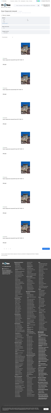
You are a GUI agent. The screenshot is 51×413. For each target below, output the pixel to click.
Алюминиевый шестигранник (31, 316)
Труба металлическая (18, 272)
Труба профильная (18, 266)
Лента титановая (41, 310)
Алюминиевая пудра (41, 379)
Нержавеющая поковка (42, 340)
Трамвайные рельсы (30, 287)
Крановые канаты (29, 262)
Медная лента (41, 270)
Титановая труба (41, 319)
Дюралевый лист (29, 365)
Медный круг (41, 279)
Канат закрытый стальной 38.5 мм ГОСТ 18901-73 (13, 178)
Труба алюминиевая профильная (30, 329)
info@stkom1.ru (47, 6)
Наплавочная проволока (19, 346)
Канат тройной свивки (18, 391)
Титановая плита (41, 315)
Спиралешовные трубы (18, 288)
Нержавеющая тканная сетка (43, 347)
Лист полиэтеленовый (42, 380)
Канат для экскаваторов (19, 388)
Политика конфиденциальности (21, 409)
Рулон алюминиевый (30, 321)
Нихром (39, 289)
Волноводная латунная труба (31, 377)
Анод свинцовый (41, 298)
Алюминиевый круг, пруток (31, 307)
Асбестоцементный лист (19, 341)
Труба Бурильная (17, 284)
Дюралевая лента (29, 357)
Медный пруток (41, 282)
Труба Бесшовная (17, 265)
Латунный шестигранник (31, 394)
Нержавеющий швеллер (42, 358)
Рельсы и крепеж (29, 276)
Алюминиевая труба (30, 300)
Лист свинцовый (41, 302)
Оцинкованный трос (30, 268)
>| (10, 248)
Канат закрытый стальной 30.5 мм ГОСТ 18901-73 (13, 59)
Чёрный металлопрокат (18, 262)
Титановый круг (41, 324)
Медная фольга (41, 275)
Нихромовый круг (41, 295)
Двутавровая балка (18, 315)
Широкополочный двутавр (19, 322)
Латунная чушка (29, 389)
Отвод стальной (41, 391)
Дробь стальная (17, 300)
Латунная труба (29, 386)
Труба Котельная (17, 279)
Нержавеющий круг (41, 351)
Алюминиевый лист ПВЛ (31, 309)
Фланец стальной (41, 392)
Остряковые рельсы (30, 281)
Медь (39, 262)
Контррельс (29, 279)
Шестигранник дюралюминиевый (30, 374)
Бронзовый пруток (30, 352)
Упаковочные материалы (43, 394)
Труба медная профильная (43, 287)
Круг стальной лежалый (42, 385)
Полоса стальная (17, 307)
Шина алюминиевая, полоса (31, 333)
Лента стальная (17, 304)
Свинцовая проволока (42, 305)
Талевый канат (29, 272)
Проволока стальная (18, 342)
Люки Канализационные (42, 373)
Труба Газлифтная (18, 292)
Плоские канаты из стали (31, 269)
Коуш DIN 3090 (17, 392)
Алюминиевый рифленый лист (32, 311)
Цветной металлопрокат (30, 291)
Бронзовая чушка (29, 345)
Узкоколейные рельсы (30, 288)
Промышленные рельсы (31, 283)
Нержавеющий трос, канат (42, 355)
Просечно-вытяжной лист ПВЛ (19, 330)
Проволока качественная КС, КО (20, 356)
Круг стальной (17, 303)
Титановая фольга (41, 320)
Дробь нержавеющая (42, 334)
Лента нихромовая (42, 290)
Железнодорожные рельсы (31, 277)
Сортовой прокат (17, 298)
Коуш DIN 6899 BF (17, 396)
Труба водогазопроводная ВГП (19, 271)
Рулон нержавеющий (42, 363)
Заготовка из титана (42, 309)
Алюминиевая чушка (30, 303)
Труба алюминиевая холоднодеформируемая (31, 332)
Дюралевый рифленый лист (31, 368)
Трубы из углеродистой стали (19, 283)
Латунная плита (29, 382)
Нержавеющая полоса (42, 342)
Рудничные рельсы (30, 285)
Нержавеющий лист (41, 352)
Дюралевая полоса (30, 360)
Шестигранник (17, 312)
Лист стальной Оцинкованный (20, 331)
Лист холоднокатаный (18, 326)
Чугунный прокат (41, 368)
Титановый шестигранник (43, 328)
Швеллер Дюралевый (30, 372)
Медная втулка (41, 267)
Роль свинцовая (41, 303)
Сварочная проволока (18, 372)
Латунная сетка (29, 385)
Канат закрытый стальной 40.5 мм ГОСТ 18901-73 (13, 208)
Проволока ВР (17, 349)
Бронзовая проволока (30, 341)
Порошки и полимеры (42, 377)
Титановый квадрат (42, 323)
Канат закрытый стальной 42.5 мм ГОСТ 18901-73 (13, 238)
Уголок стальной (17, 319)
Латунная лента (29, 381)
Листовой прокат (17, 323)
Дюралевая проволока (30, 361)
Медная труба (41, 274)
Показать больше (46, 248)
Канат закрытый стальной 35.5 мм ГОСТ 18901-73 (13, 149)
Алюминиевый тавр (30, 312)
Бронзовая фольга (30, 344)
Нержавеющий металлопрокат (41, 332)
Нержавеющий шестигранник (43, 359)
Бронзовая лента (29, 337)
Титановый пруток (41, 327)
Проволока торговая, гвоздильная (18, 367)
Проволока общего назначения (20, 357)
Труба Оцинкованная (18, 276)
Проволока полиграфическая (19, 360)
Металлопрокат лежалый (43, 382)
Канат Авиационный (18, 377)
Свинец (39, 297)
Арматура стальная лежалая (43, 383)
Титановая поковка (42, 316)
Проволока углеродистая (19, 368)
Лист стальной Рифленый (19, 327)
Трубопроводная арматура (43, 389)
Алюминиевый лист (30, 308)
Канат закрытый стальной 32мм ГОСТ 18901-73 (13, 89)
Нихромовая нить (41, 291)
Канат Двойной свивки (18, 380)
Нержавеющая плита (42, 339)
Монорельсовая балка (18, 318)
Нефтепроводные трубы (18, 287)
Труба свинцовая (41, 306)
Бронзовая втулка (29, 336)
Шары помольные (18, 311)
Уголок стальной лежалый (42, 386)
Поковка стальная (18, 306)
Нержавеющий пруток (42, 354)
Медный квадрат (41, 278)
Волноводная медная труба (43, 263)
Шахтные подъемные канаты (31, 275)
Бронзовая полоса (30, 340)
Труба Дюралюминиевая (31, 369)
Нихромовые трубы (42, 294)
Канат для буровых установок (19, 381)
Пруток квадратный (18, 308)
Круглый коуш (29, 263)
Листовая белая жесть (18, 336)
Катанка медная (41, 266)
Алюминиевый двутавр (30, 304)
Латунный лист (29, 393)
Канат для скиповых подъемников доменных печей (20, 387)
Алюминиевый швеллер (31, 315)
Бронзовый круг (29, 349)
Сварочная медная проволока (43, 286)
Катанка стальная (18, 345)
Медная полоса (41, 271)
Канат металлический (18, 376)
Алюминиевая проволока (31, 299)
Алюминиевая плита (30, 295)
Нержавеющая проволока (42, 343)
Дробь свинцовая (41, 299)
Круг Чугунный (40, 371)
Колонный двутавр (18, 316)
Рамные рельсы (29, 284)
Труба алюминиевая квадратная (30, 327)
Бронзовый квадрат (30, 348)
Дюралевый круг (29, 364)
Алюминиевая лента (30, 294)
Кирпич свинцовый (42, 301)
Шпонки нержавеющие (42, 367)
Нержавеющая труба (42, 348)
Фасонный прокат (18, 314)
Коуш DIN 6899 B (17, 395)
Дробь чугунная (41, 370)
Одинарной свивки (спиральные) (30, 266)
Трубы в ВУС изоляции (18, 296)
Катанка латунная (29, 378)
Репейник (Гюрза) (18, 371)
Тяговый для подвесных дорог (31, 273)
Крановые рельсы (29, 280)
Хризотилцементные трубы (19, 275)
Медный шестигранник (42, 283)
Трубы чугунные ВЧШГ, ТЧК (43, 374)
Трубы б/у (16, 295)
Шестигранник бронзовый (31, 353)
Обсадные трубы (17, 280)
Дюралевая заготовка (30, 356)
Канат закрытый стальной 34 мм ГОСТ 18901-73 (13, 119)
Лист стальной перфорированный (18, 333)
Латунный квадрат (30, 390)
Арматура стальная (18, 299)
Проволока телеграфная (18, 365)
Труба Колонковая (18, 291)
